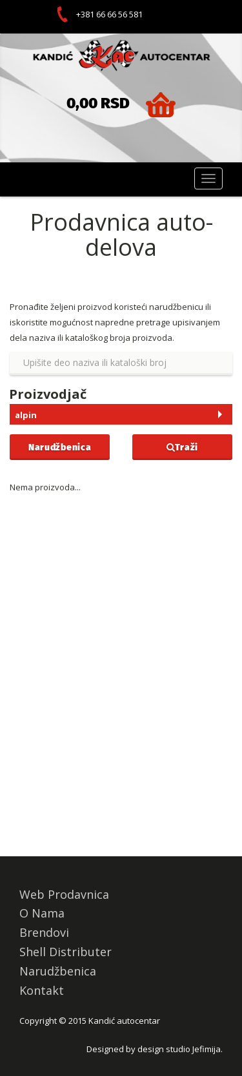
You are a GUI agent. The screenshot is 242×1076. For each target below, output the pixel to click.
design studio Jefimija (179, 1049)
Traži (182, 447)
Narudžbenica (59, 447)
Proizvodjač (47, 394)
